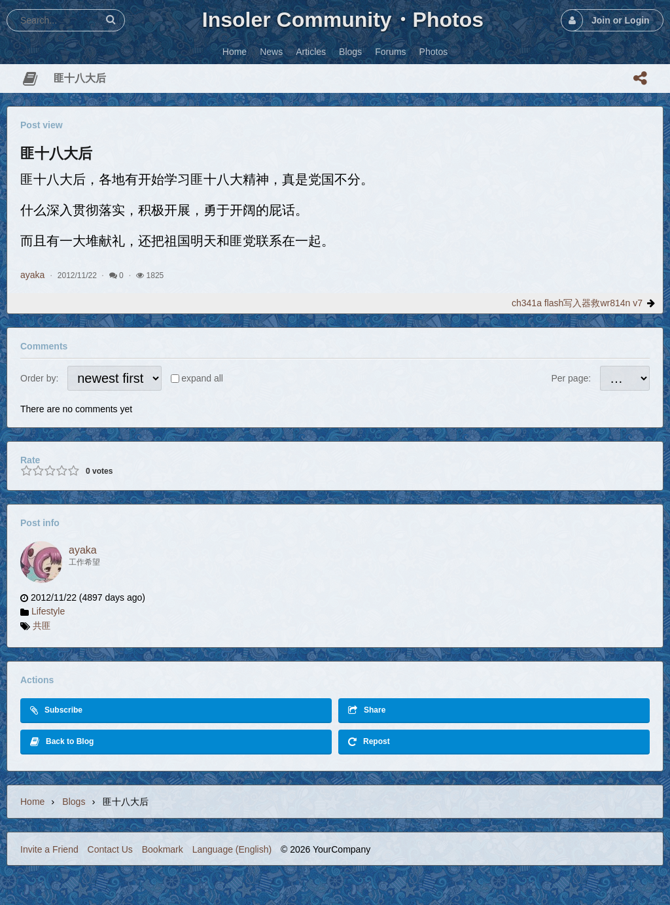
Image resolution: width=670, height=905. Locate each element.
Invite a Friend (49, 849)
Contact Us (110, 849)
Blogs (73, 801)
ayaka (32, 275)
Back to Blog (62, 742)
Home (32, 801)
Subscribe (56, 710)
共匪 (42, 625)
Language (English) (232, 849)
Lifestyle (48, 611)
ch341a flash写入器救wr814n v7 (577, 303)
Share (366, 710)
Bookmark (162, 849)
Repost (369, 742)
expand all (202, 378)
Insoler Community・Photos (343, 19)
